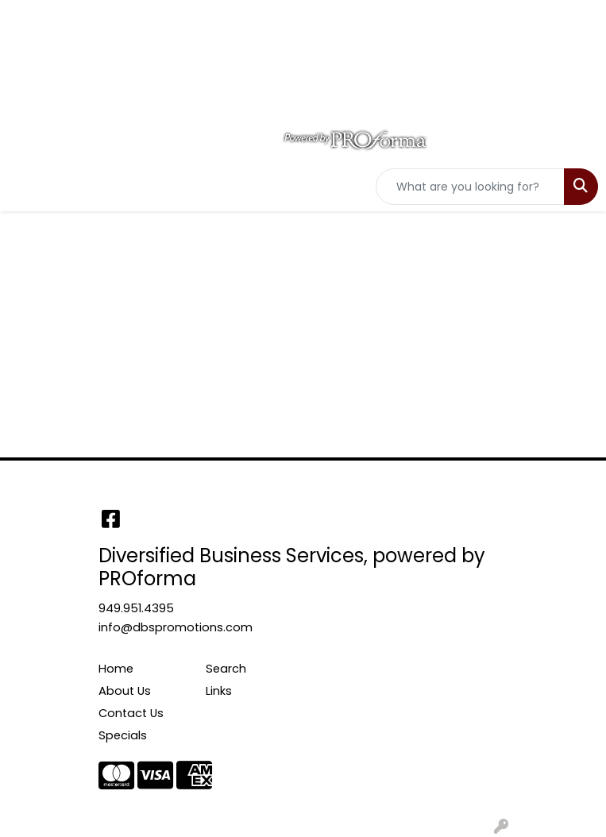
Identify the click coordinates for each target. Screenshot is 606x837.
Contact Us (131, 713)
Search (226, 669)
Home (115, 669)
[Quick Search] (470, 186)
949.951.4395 (136, 608)
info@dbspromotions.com (175, 627)
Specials (122, 735)
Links (219, 691)
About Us (124, 691)
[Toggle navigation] (24, 187)
